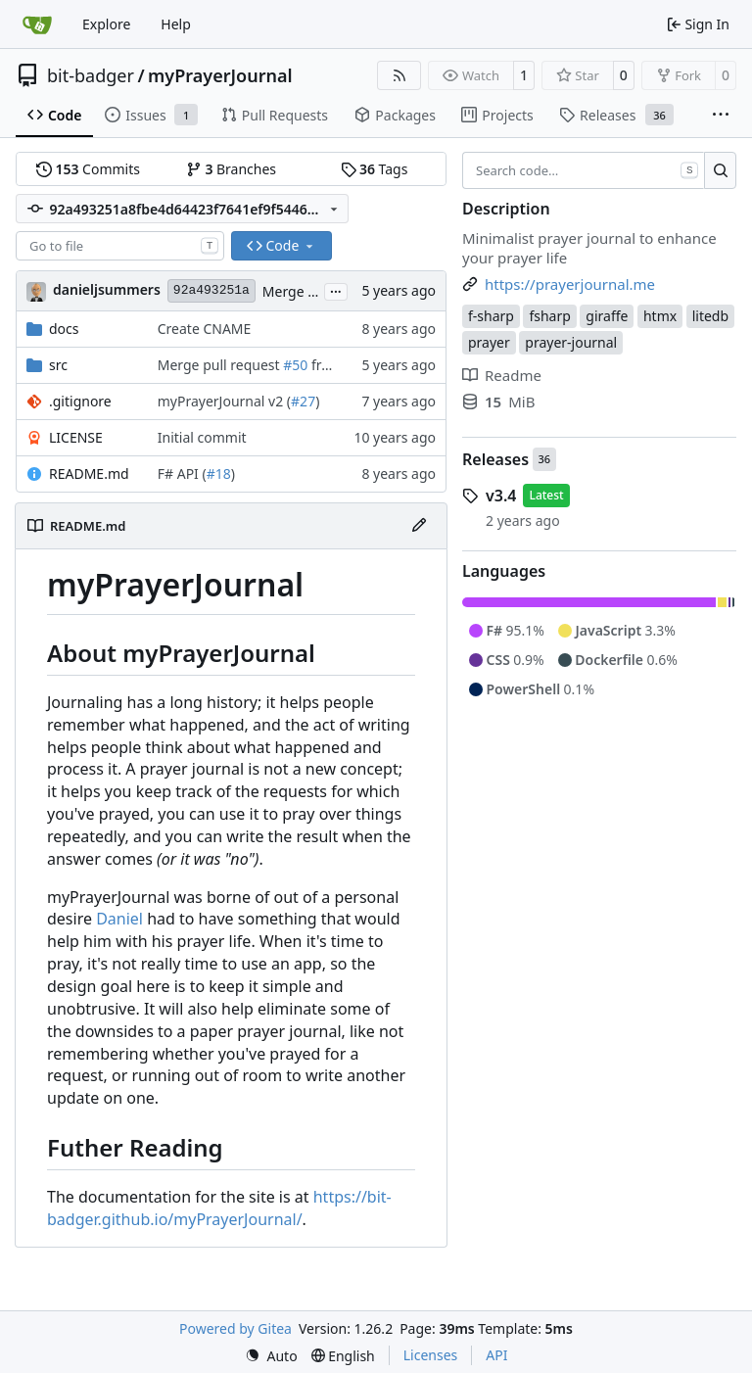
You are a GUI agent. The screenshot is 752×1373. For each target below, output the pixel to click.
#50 (295, 364)
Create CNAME (205, 328)
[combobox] (120, 245)
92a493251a (211, 290)
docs (64, 328)
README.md (89, 473)
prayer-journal (571, 342)
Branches (231, 169)
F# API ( (182, 473)
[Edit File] (419, 526)
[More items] (720, 115)
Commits (88, 169)
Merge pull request (220, 364)
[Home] (37, 24)
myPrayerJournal (220, 75)
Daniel (119, 918)
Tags (374, 169)
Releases (495, 459)
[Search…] (720, 170)
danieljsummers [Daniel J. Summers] (107, 289)
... (336, 290)
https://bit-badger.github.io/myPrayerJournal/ (219, 1208)
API (496, 1355)
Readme (501, 375)
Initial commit (202, 437)
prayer (489, 342)
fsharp (549, 316)
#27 (303, 401)
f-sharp (491, 316)
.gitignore (80, 401)
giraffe (607, 316)
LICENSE (76, 437)
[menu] (271, 1356)
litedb (710, 316)
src (58, 364)
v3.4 (501, 495)
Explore (106, 24)
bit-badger (90, 75)
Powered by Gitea (235, 1328)
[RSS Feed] (399, 75)
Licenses (430, 1355)
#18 (219, 473)
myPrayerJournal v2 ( (224, 401)
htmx (660, 316)
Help (176, 24)
